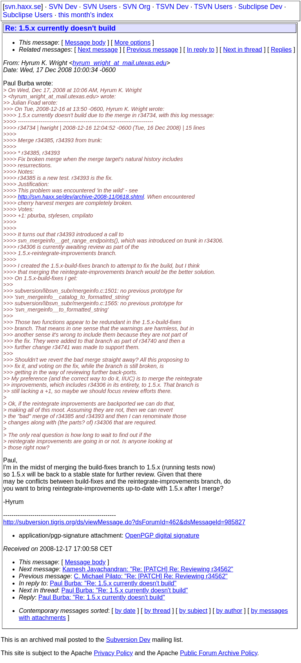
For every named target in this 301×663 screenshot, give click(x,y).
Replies (281, 49)
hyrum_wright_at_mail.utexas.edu (119, 63)
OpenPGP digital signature (162, 535)
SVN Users (100, 7)
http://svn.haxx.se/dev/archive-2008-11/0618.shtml (81, 197)
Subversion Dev (128, 639)
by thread (157, 610)
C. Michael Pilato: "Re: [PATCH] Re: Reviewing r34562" (151, 576)
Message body (85, 42)
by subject (193, 610)
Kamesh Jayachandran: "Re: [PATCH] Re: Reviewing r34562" (147, 569)
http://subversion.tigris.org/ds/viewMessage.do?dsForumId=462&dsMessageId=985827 (124, 522)
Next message (98, 49)
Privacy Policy (113, 653)
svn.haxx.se (23, 7)
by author (229, 610)
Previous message (152, 49)
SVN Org (136, 7)
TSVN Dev (172, 7)
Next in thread (242, 49)
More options (132, 42)
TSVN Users (213, 7)
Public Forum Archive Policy (218, 653)
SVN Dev (63, 7)
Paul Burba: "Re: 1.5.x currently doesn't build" (113, 583)
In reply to (200, 49)
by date (125, 610)
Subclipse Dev (260, 7)
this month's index (85, 15)
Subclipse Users (28, 15)
